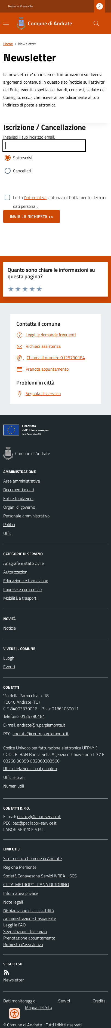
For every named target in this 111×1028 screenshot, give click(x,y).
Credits (99, 1001)
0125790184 (32, 716)
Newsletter (13, 980)
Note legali (13, 902)
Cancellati (22, 170)
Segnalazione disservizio (25, 931)
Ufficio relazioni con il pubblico (30, 768)
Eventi (9, 666)
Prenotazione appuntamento (29, 938)
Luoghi (9, 658)
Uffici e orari (13, 777)
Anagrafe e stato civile (23, 563)
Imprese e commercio (22, 589)
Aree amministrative (21, 481)
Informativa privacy (20, 893)
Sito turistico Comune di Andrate (32, 858)
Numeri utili (13, 786)
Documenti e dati (18, 489)
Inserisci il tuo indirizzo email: (29, 137)
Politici (9, 524)
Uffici (7, 533)
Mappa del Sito (38, 1007)
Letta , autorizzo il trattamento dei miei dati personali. (59, 197)
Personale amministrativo (26, 516)
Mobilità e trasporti (20, 598)
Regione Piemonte (20, 6)
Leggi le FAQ (14, 925)
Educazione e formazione (25, 580)
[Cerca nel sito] (94, 23)
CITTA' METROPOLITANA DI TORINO (36, 884)
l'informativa (35, 197)
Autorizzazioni (15, 572)
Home (8, 44)
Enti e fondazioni (18, 498)
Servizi (64, 1001)
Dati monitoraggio (19, 1001)
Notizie (9, 628)
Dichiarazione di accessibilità (28, 910)
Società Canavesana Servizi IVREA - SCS (40, 876)
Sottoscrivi (22, 157)
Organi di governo (19, 507)
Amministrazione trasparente (29, 918)
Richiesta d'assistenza (23, 944)
